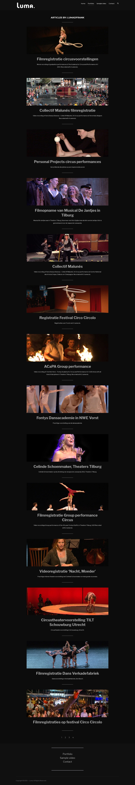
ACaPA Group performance (67, 366)
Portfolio (91, 3)
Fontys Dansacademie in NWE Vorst (67, 418)
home (83, 3)
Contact (111, 3)
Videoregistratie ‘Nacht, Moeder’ (67, 571)
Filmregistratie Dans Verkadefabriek (67, 673)
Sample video (101, 3)
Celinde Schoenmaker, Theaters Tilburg (67, 466)
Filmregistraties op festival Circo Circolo (67, 722)
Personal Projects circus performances (67, 161)
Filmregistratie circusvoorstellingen (67, 59)
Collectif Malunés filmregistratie (67, 110)
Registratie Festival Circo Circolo (67, 318)
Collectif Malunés (67, 266)
